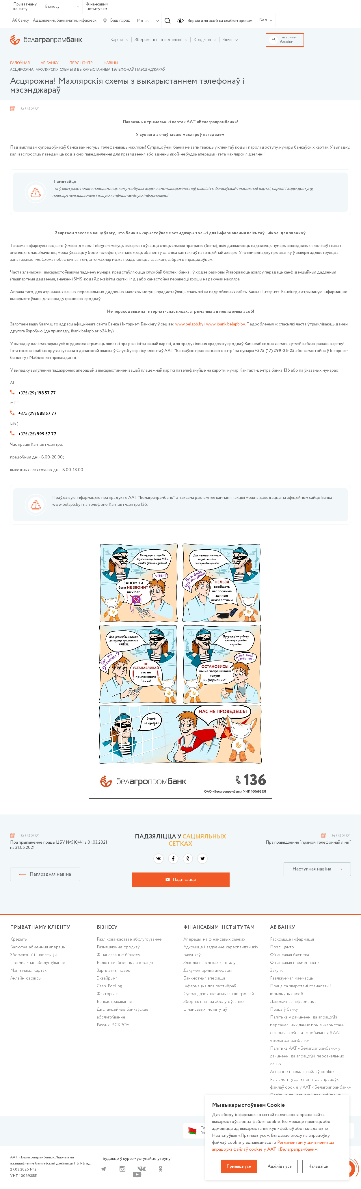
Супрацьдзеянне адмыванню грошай (218, 994)
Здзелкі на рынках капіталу (209, 963)
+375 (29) (37, 393)
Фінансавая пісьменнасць (294, 963)
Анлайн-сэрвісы (25, 978)
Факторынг (107, 994)
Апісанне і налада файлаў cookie (302, 1072)
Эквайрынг (107, 978)
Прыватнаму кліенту (25, 6)
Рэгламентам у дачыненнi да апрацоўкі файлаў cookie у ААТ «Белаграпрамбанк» (273, 1146)
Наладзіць (318, 1166)
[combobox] (140, 21)
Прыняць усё (239, 1166)
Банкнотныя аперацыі (204, 978)
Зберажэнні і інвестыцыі (33, 955)
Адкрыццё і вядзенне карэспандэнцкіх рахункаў (220, 951)
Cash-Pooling (109, 986)
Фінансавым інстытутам (96, 6)
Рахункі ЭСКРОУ (113, 1025)
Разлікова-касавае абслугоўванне (129, 939)
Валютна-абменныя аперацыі (38, 947)
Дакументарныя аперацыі (207, 970)
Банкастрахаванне (114, 1002)
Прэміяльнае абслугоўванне (37, 963)
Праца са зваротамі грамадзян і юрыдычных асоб (300, 990)
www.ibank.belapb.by (225, 324)
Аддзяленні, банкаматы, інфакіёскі (65, 20)
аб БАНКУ (282, 927)
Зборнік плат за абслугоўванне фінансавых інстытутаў (213, 1006)
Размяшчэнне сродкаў (118, 947)
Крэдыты (18, 939)
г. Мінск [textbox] (141, 21)
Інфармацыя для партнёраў (209, 986)
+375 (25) (37, 434)
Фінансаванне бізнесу (118, 955)
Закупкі (277, 970)
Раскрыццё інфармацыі (292, 939)
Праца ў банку (284, 1009)
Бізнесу (62, 7)
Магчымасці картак (28, 970)
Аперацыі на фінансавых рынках (214, 939)
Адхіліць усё (280, 1166)
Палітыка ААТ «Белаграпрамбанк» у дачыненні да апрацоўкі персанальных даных (307, 1056)
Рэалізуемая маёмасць (291, 978)
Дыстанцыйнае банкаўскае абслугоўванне (122, 1013)
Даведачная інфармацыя (293, 1002)
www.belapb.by (189, 324)
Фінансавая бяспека (289, 955)
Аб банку (20, 20)
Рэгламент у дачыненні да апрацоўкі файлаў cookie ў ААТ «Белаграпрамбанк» (310, 1083)
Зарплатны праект (114, 970)
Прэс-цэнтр (282, 947)
